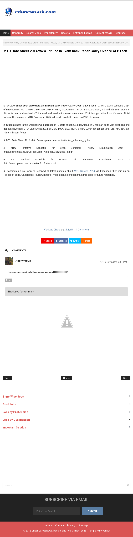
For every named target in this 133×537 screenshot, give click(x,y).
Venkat (106, 530)
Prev (7, 378)
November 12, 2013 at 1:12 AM (113, 262)
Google (47, 241)
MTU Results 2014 (84, 171)
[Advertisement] (66, 80)
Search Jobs (34, 33)
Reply (8, 280)
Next (125, 378)
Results (65, 33)
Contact (59, 525)
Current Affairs (103, 33)
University (17, 33)
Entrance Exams (82, 33)
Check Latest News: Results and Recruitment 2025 (59, 530)
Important (51, 33)
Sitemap (83, 525)
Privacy (71, 525)
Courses (121, 33)
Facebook (61, 241)
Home (5, 33)
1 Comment (82, 229)
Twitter (74, 241)
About (48, 525)
